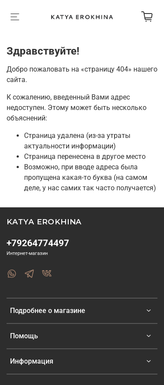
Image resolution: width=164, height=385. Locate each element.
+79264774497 (38, 243)
